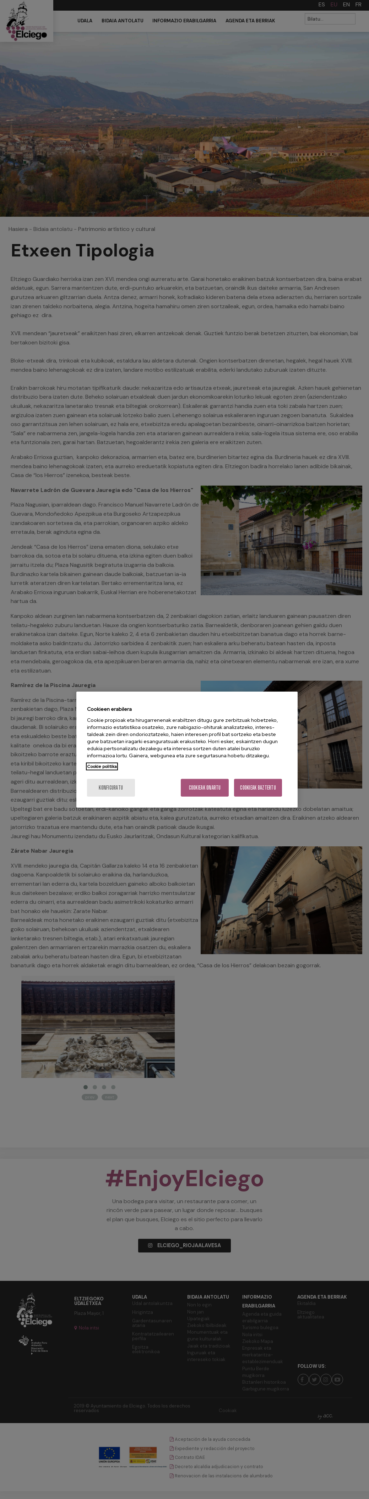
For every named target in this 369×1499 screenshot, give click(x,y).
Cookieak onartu (205, 787)
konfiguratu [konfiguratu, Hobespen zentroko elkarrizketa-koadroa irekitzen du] (111, 787)
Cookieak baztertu (258, 787)
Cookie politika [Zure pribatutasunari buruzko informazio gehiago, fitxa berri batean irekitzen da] (102, 766)
